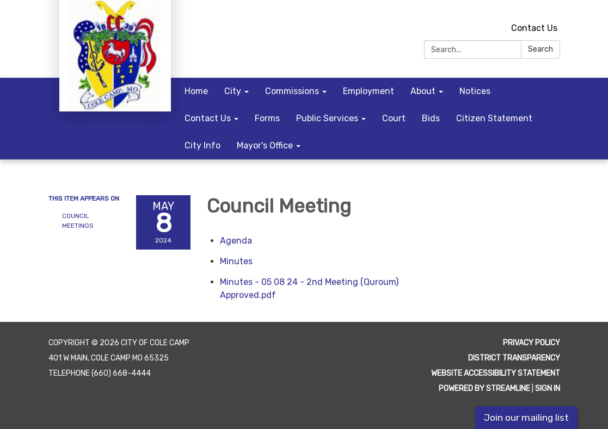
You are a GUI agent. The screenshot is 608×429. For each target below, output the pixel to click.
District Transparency (514, 358)
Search (540, 49)
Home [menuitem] (196, 91)
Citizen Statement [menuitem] (494, 118)
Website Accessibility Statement (495, 373)
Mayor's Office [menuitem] (265, 145)
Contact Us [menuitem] (208, 118)
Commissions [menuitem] (292, 91)
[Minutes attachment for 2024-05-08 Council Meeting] (236, 261)
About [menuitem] (422, 91)
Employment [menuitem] (368, 91)
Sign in (547, 388)
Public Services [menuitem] (327, 118)
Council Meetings (78, 220)
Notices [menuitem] (474, 91)
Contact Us (534, 28)
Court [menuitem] (394, 118)
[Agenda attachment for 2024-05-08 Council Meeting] (236, 240)
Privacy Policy (531, 342)
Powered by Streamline (484, 388)
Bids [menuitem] (431, 118)
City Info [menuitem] (202, 145)
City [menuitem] (232, 91)
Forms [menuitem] (267, 118)
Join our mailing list (526, 417)
